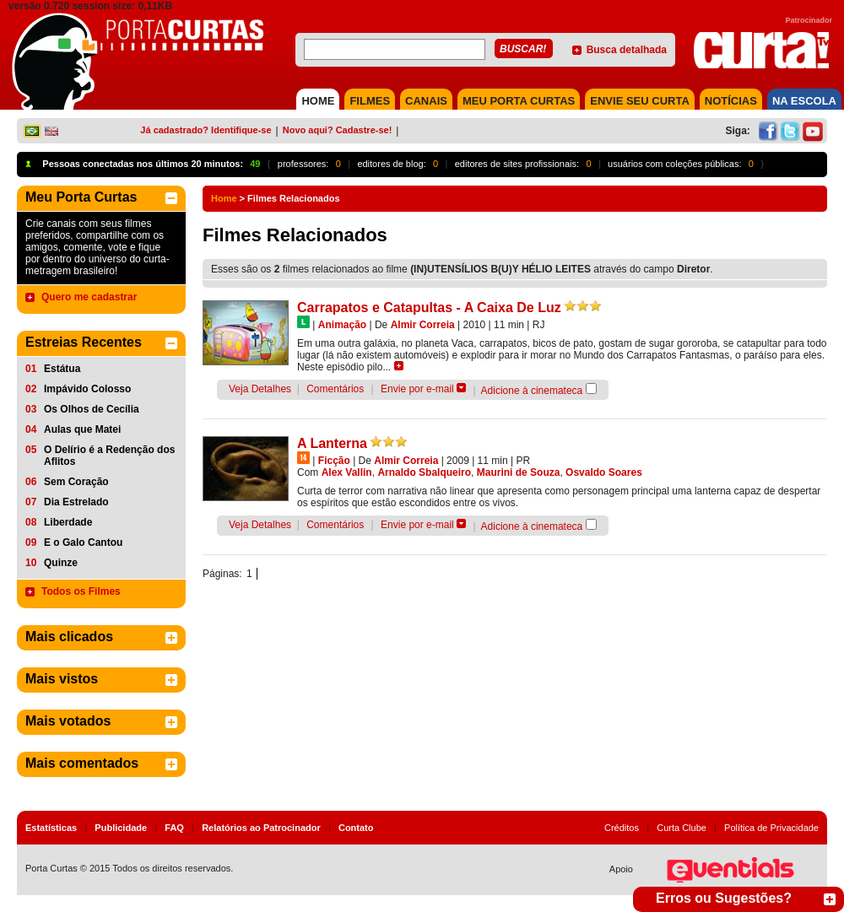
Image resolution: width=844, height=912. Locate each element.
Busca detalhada (627, 50)
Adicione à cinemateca (532, 391)
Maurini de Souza (518, 472)
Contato (356, 828)
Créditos (621, 828)
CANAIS (426, 100)
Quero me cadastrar (89, 297)
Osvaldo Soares (603, 472)
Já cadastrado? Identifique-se (205, 130)
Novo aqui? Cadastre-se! (337, 130)
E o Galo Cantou (83, 542)
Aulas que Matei (82, 429)
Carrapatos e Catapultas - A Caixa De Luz (429, 307)
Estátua (62, 369)
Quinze (61, 563)
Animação (342, 325)
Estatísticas (51, 828)
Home (224, 198)
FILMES (369, 100)
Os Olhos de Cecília (91, 409)
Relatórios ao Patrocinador (261, 828)
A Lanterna (332, 443)
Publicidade (121, 828)
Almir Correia (423, 325)
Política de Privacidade (771, 828)
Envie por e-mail (417, 389)
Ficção (334, 461)
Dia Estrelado (76, 502)
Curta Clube (681, 828)
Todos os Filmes (81, 591)
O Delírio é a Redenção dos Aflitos (109, 455)
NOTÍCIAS (731, 100)
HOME (317, 100)
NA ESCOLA (804, 100)
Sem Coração (76, 482)
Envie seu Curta (640, 100)
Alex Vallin (347, 472)
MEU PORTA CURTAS (519, 100)
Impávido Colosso (87, 389)
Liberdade (68, 522)
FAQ (174, 828)
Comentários (335, 389)
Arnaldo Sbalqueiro (424, 472)
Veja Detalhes (260, 389)
